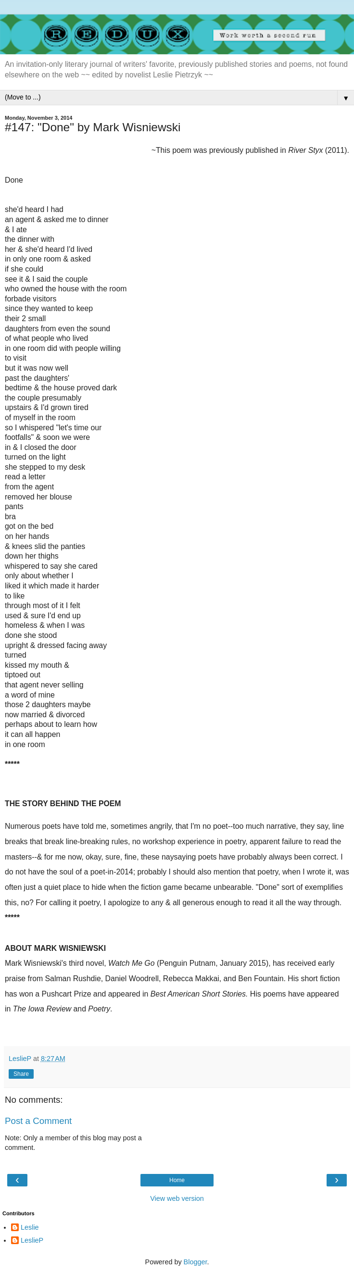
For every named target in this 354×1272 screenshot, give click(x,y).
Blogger (195, 1262)
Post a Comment (38, 1121)
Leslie (30, 1227)
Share (21, 1074)
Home (177, 1180)
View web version (177, 1198)
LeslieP (32, 1240)
